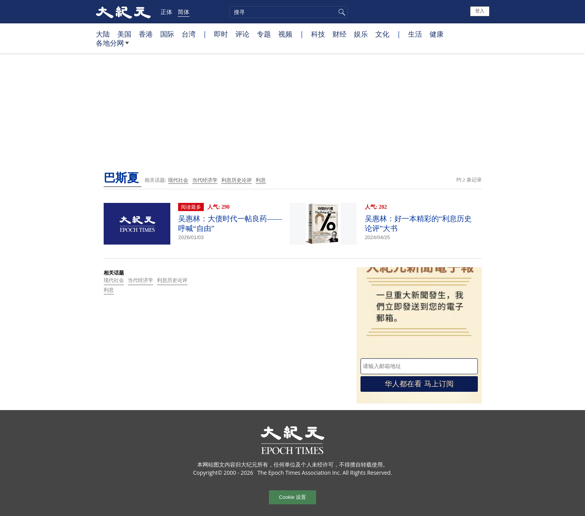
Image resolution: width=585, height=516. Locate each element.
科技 (318, 34)
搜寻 (340, 12)
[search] (289, 12)
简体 (183, 12)
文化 (382, 34)
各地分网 (112, 46)
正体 (166, 12)
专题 (264, 34)
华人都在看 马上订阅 (419, 384)
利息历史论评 (236, 180)
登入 (479, 11)
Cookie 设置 (292, 497)
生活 (415, 34)
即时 (221, 34)
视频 (285, 34)
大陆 (103, 34)
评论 (242, 34)
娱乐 (361, 34)
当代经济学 (204, 180)
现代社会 (178, 180)
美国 (124, 34)
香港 (146, 34)
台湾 (189, 34)
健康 (436, 34)
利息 (261, 180)
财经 (339, 34)
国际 (167, 34)
